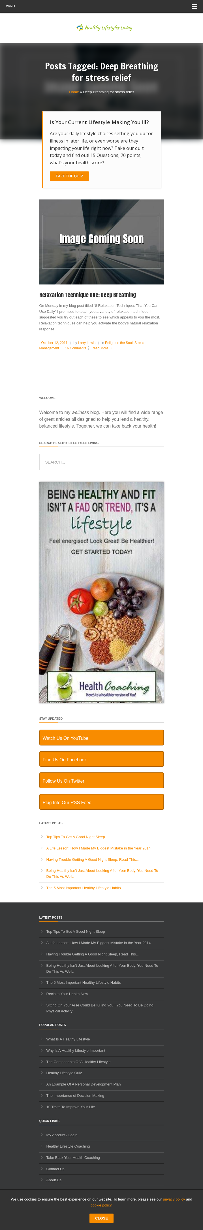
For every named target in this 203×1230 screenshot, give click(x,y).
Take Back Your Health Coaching (73, 1157)
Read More (102, 348)
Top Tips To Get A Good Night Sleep (75, 837)
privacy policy (174, 1199)
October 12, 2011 (54, 343)
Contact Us (55, 1169)
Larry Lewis (86, 343)
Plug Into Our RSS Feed (67, 802)
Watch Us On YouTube (66, 738)
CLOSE (101, 1218)
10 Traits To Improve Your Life (70, 1107)
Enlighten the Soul (119, 343)
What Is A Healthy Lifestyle (68, 1039)
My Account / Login (62, 1135)
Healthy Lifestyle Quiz (64, 1073)
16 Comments (75, 348)
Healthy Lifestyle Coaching (68, 1146)
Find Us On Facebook (65, 759)
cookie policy (101, 1205)
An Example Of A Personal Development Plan (83, 1084)
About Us (53, 1180)
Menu (101, 6)
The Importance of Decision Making (75, 1095)
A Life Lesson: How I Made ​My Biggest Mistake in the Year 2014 (98, 848)
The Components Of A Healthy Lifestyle (78, 1062)
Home (74, 92)
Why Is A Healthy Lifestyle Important (75, 1050)
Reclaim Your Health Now (67, 994)
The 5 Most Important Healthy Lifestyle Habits (83, 888)
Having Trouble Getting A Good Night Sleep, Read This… (93, 859)
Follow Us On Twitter (63, 781)
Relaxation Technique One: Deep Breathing (87, 295)
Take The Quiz (69, 176)
